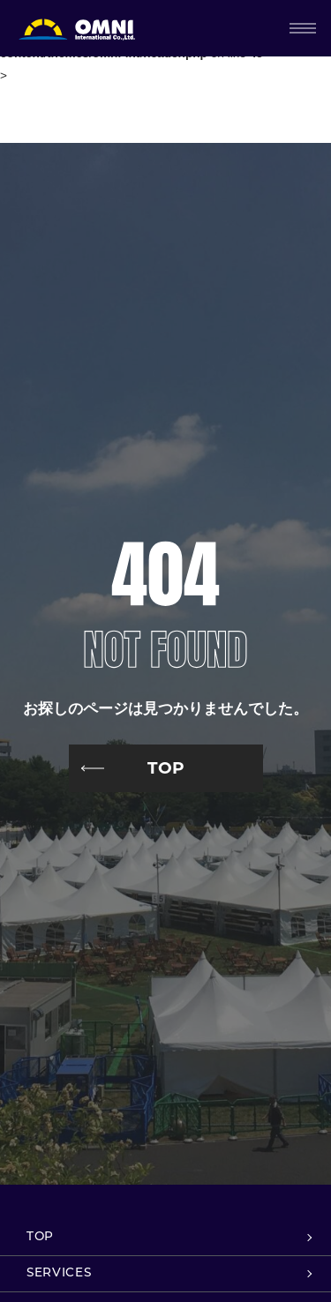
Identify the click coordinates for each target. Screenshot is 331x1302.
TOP (165, 768)
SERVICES (58, 1273)
